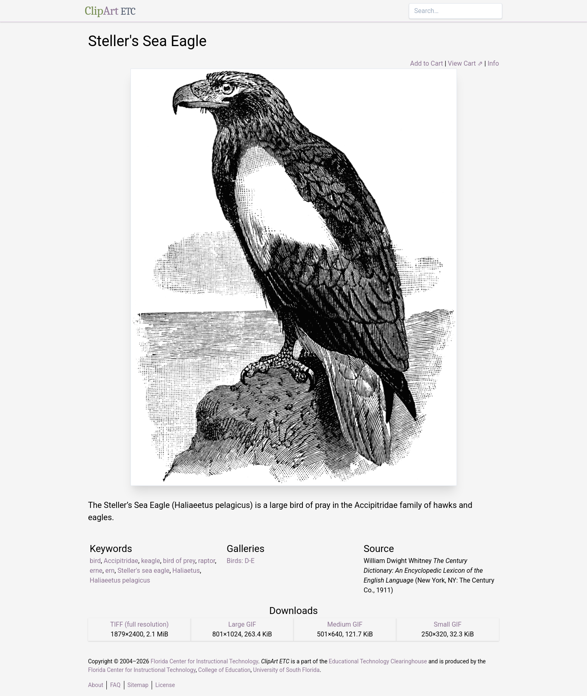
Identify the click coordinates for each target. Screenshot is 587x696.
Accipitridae (121, 561)
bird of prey (179, 561)
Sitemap (138, 685)
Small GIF (447, 624)
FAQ (115, 685)
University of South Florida (286, 670)
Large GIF (242, 624)
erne (96, 570)
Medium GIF (344, 624)
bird (95, 561)
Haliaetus (186, 570)
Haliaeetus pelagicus (120, 580)
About (95, 685)
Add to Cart (426, 63)
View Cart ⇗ (465, 63)
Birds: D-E (240, 561)
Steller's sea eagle (143, 570)
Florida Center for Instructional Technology (204, 661)
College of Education (224, 670)
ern (110, 570)
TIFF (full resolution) (139, 624)
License (165, 685)
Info (493, 63)
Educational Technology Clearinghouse (378, 661)
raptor (206, 561)
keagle (150, 561)
